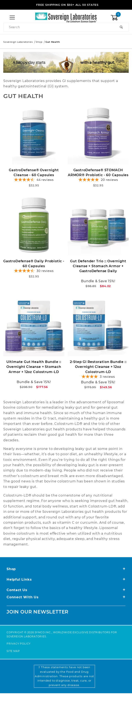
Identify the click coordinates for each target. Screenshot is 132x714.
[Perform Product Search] (121, 27)
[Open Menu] (12, 18)
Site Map (13, 651)
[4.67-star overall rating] (33, 274)
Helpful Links (66, 579)
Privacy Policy (19, 643)
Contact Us (66, 590)
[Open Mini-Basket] (120, 17)
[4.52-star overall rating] (33, 181)
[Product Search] (58, 27)
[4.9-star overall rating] (98, 181)
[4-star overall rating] (98, 383)
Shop (66, 569)
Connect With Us (66, 597)
